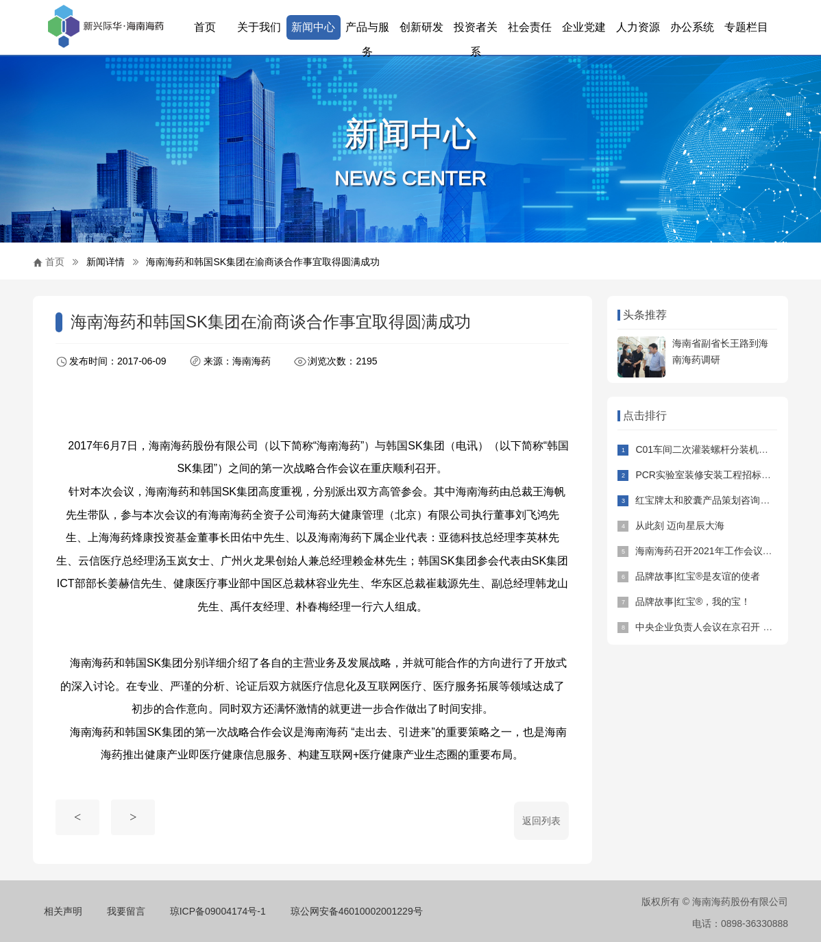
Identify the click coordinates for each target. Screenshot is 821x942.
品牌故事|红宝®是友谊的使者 (697, 576)
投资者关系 (476, 30)
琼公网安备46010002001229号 (357, 911)
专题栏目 (746, 27)
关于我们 (259, 27)
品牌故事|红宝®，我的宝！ (692, 601)
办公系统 (692, 27)
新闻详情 (105, 261)
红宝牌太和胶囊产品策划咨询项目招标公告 (726, 500)
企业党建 (584, 27)
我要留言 (126, 911)
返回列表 (541, 820)
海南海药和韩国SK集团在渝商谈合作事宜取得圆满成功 (263, 261)
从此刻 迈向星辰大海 (679, 525)
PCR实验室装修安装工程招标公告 (708, 474)
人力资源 (638, 27)
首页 (205, 27)
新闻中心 (313, 27)
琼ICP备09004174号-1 (218, 911)
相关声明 (63, 911)
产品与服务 (367, 30)
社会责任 (530, 27)
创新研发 (421, 27)
